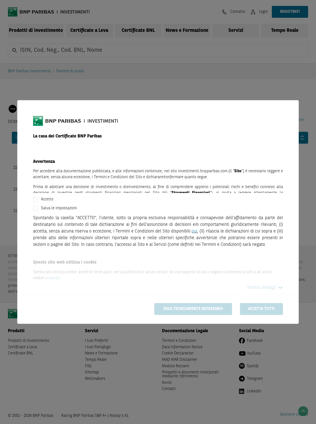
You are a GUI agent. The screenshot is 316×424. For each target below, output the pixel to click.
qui (194, 231)
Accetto (47, 199)
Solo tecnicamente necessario (193, 309)
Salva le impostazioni (59, 208)
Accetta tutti (261, 309)
